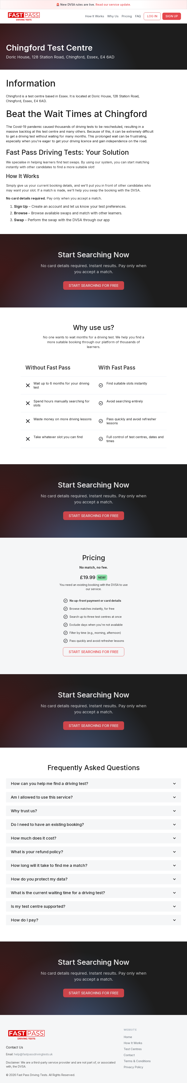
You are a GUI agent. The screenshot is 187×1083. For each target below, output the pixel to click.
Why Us (112, 16)
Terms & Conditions (137, 1061)
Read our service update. (113, 4)
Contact (129, 1055)
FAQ (138, 16)
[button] (93, 783)
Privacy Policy (133, 1067)
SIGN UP (172, 16)
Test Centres (133, 1049)
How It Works (94, 16)
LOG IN (152, 16)
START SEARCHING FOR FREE (93, 285)
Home (128, 1037)
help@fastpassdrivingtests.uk (33, 1054)
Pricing (127, 16)
